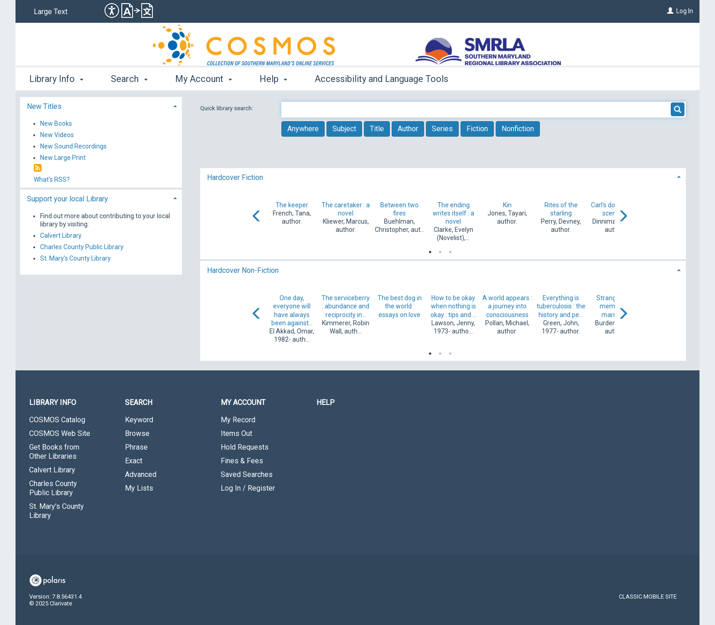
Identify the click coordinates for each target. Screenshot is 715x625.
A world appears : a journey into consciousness (507, 306)
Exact (133, 460)
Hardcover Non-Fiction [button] (243, 270)
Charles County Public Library (82, 247)
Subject (344, 128)
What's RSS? (52, 179)
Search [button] (129, 78)
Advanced (140, 474)
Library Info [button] (56, 78)
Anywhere (303, 128)
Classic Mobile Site (648, 596)
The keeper (291, 205)
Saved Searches (247, 474)
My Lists (139, 488)
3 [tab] (450, 250)
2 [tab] (440, 250)
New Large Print (63, 157)
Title (377, 128)
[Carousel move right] (623, 217)
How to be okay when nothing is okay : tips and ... (453, 306)
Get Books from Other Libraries (54, 452)
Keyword (139, 419)
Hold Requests (245, 447)
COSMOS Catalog (57, 419)
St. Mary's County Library (75, 258)
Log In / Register (248, 488)
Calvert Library (61, 235)
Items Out (236, 433)
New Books (56, 123)
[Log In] (670, 11)
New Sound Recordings (73, 146)
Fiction (477, 128)
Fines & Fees (242, 460)
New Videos (57, 134)
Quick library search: (227, 108)
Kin (507, 205)
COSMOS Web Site (59, 433)
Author (408, 128)
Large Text (50, 11)
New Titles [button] (44, 106)
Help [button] (273, 78)
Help (325, 402)
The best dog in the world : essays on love (400, 306)
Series (442, 128)
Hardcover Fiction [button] (235, 177)
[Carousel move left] (256, 217)
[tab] (443, 176)
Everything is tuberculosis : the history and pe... (561, 306)
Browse (137, 433)
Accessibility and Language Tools (381, 78)
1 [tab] (430, 250)
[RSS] (37, 168)
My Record (238, 419)
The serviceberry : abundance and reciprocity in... (345, 306)
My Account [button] (203, 78)
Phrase (136, 447)
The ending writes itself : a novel (453, 213)
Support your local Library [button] (67, 199)
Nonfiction (518, 128)
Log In (684, 11)
